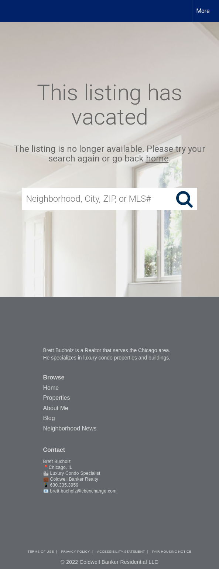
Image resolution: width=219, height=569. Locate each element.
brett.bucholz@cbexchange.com (83, 491)
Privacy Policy (75, 551)
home (157, 159)
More (203, 10)
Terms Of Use (41, 551)
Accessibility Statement (121, 551)
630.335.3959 (64, 485)
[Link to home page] (12, 11)
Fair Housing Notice (172, 551)
